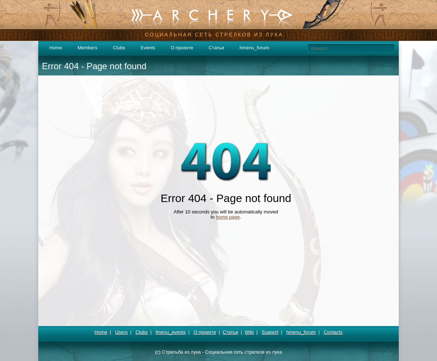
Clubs (119, 47)
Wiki (249, 332)
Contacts (333, 332)
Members (87, 47)
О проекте (182, 47)
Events (148, 47)
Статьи (216, 47)
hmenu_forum (254, 47)
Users (121, 332)
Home (55, 47)
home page (228, 217)
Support (270, 332)
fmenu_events (171, 332)
